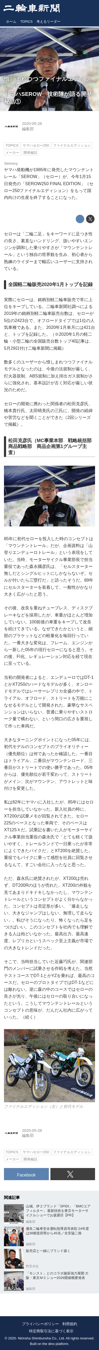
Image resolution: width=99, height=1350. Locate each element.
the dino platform (55, 1344)
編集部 (28, 129)
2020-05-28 (32, 124)
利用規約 (69, 1324)
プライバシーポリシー (40, 1324)
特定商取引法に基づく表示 (51, 1331)
